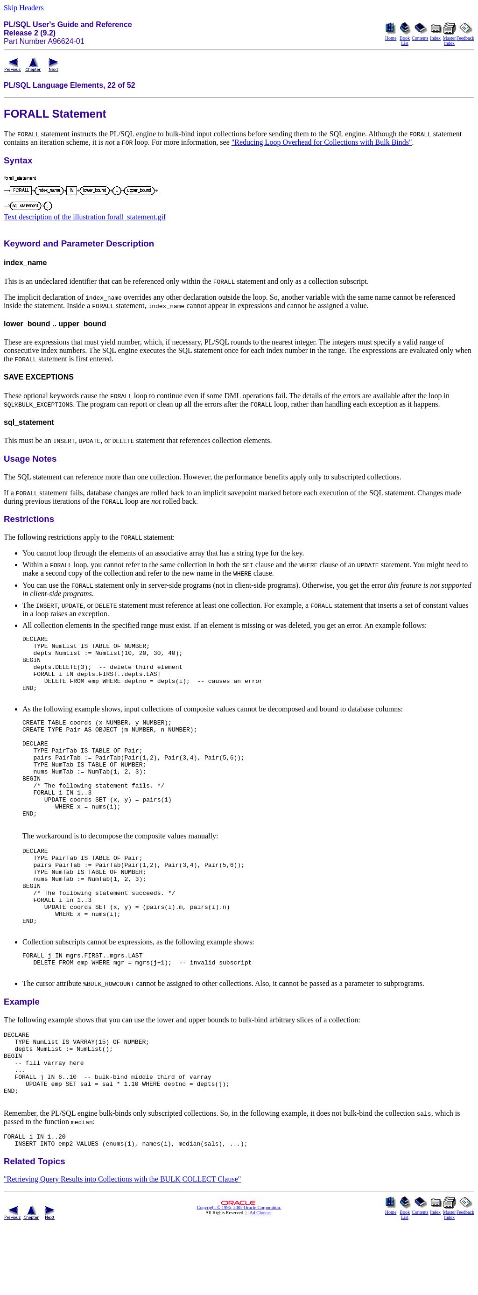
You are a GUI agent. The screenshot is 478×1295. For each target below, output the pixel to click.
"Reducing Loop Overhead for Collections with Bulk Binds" (322, 142)
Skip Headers (24, 8)
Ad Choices (261, 1284)
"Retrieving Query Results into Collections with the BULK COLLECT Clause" (122, 1250)
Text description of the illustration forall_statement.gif (85, 217)
